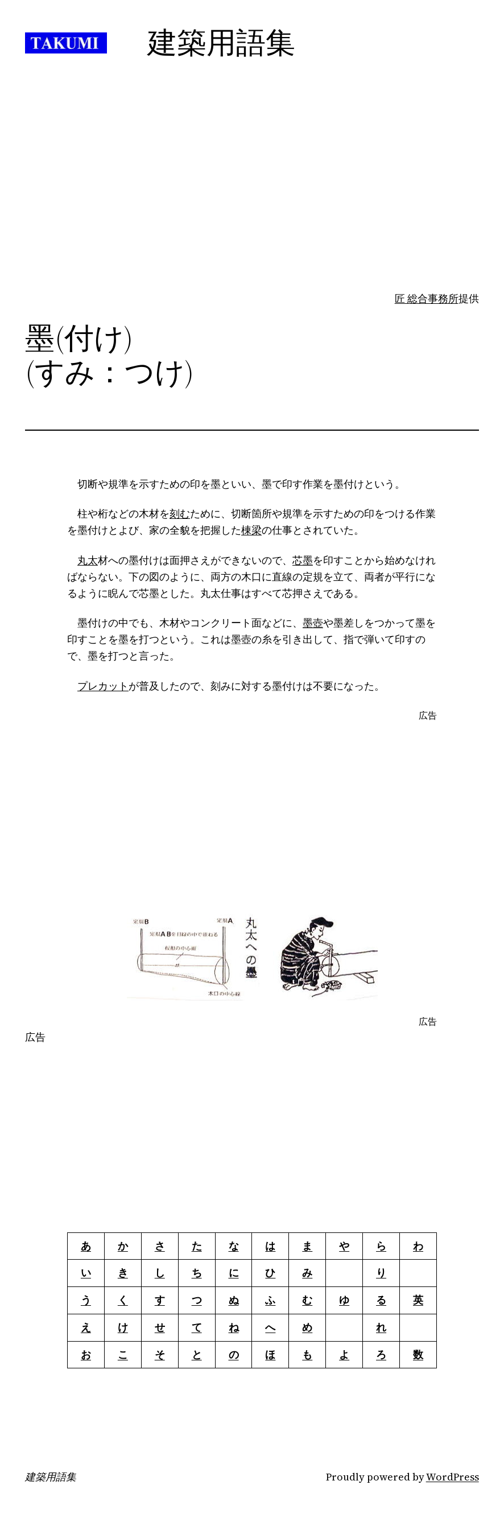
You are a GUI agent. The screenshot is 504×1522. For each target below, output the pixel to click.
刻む (180, 513)
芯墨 (302, 560)
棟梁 (251, 530)
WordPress (452, 1477)
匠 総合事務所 (426, 298)
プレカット (103, 686)
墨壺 (313, 623)
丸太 (87, 560)
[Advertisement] (252, 201)
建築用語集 (50, 1477)
